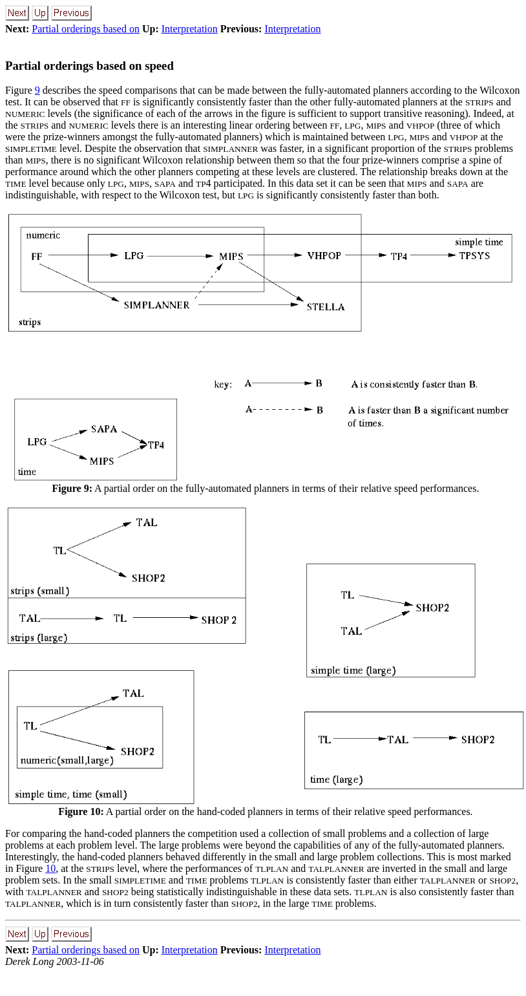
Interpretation (190, 28)
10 (50, 868)
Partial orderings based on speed (89, 65)
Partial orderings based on (86, 28)
